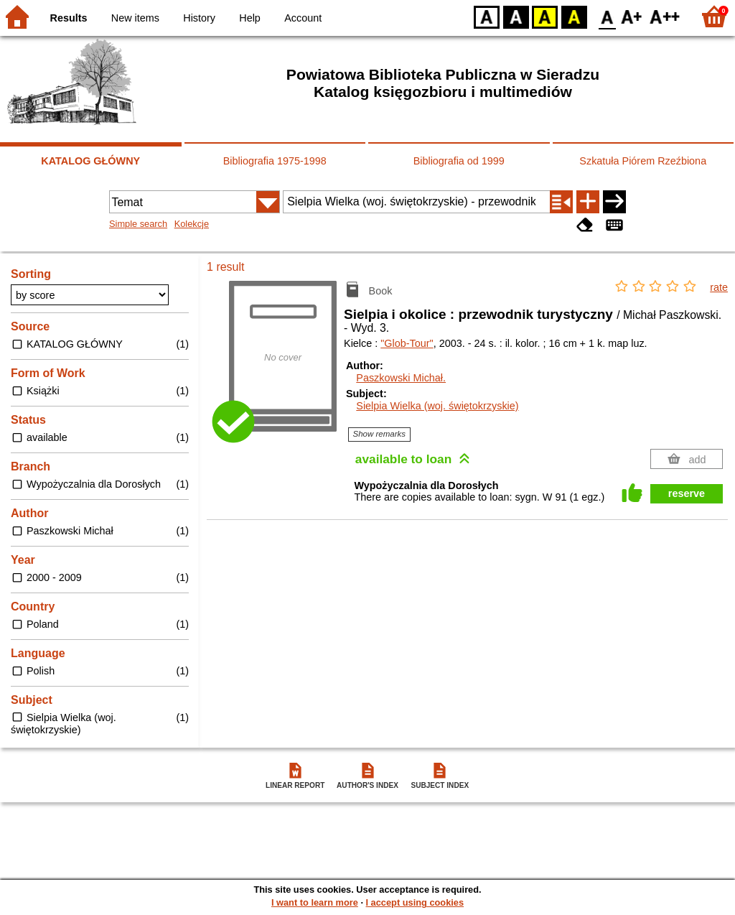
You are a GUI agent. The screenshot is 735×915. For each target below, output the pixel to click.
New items (135, 18)
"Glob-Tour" (406, 343)
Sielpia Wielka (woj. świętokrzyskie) (437, 406)
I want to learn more (314, 902)
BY (573, 16)
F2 (665, 16)
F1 (632, 16)
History (199, 18)
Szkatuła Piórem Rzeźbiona (642, 161)
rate (719, 287)
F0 (607, 16)
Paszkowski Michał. (401, 378)
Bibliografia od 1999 (459, 161)
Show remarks (379, 433)
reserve (686, 493)
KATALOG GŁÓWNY (90, 161)
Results (69, 18)
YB (544, 16)
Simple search (138, 223)
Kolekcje (191, 223)
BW (516, 16)
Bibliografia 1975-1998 (275, 161)
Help (250, 18)
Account (303, 18)
